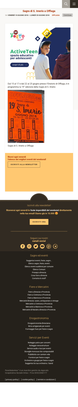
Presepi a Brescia (39, 272)
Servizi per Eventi (39, 337)
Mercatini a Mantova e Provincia (39, 307)
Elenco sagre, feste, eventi (39, 263)
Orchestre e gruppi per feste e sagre (39, 360)
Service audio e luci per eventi (39, 348)
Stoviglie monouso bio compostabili (39, 351)
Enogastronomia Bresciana (39, 323)
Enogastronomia (39, 318)
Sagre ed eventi (39, 255)
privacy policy (12, 379)
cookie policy (28, 379)
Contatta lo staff (39, 278)
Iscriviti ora (39, 222)
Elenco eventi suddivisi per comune (39, 266)
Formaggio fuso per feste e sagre (39, 329)
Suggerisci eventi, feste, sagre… (39, 260)
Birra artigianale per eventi (39, 326)
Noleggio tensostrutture (39, 345)
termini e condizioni (46, 379)
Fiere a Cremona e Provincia (39, 295)
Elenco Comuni (39, 269)
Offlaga (56, 15)
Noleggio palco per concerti (39, 343)
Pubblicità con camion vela (39, 354)
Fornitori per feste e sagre (39, 357)
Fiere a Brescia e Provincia (39, 292)
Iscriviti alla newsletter (24, 164)
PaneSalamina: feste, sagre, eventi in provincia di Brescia (15, 4)
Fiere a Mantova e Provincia (39, 298)
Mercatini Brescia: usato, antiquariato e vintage (39, 301)
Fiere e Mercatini (39, 286)
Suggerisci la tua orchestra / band (39, 363)
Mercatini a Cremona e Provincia (39, 304)
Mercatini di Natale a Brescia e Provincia (39, 310)
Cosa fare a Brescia (39, 275)
